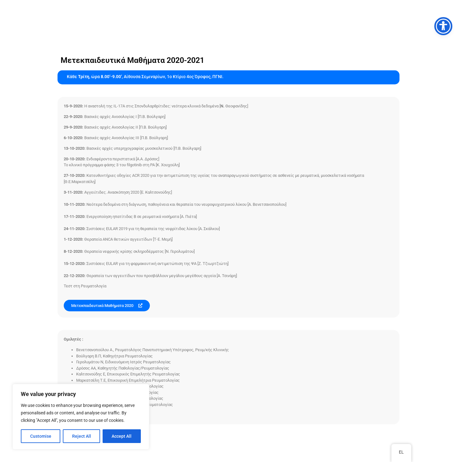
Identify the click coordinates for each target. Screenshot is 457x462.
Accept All (122, 436)
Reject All (81, 436)
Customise (40, 436)
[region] (80, 417)
